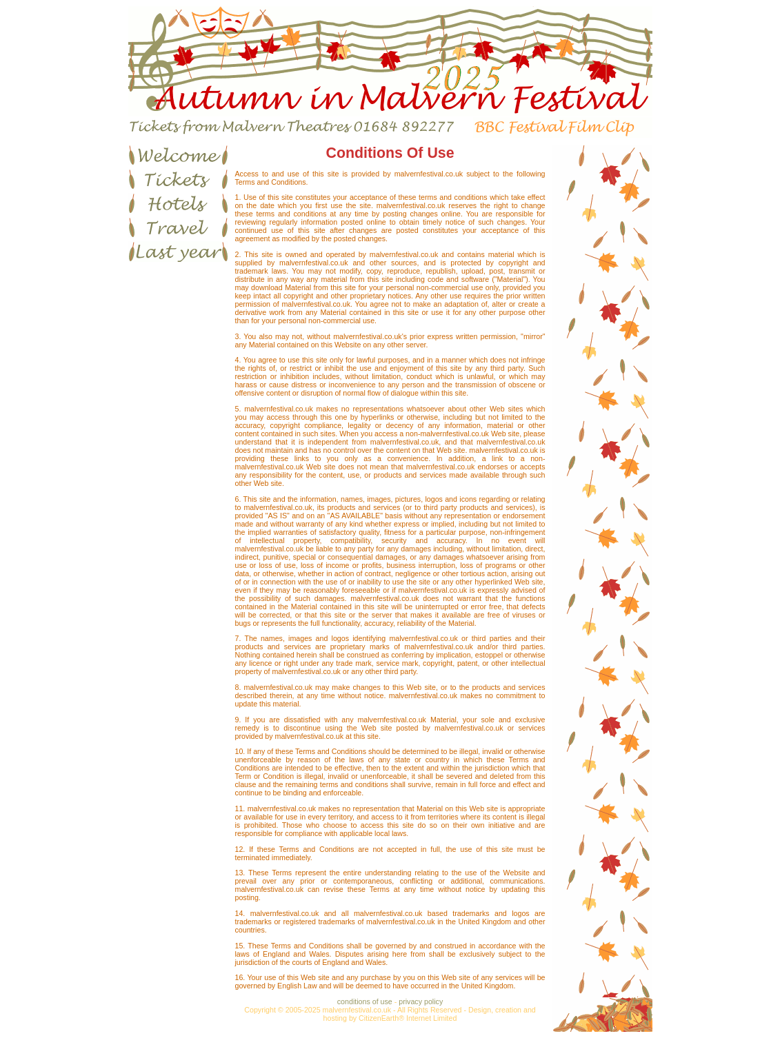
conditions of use (364, 1001)
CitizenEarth (379, 1018)
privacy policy (421, 1001)
